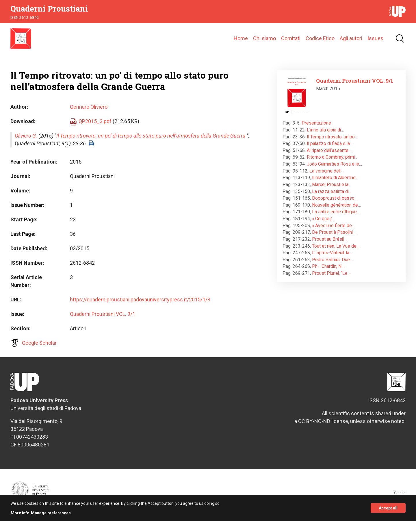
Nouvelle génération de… (336, 209)
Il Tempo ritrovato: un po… (332, 140)
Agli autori (351, 40)
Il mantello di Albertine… (335, 181)
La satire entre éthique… (336, 215)
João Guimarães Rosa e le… (334, 167)
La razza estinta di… (332, 195)
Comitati (290, 40)
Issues (375, 40)
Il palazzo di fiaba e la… (330, 147)
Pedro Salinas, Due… (332, 263)
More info (20, 513)
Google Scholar (39, 347)
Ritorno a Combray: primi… (332, 161)
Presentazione (316, 127)
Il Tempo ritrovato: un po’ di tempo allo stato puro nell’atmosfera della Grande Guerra (151, 139)
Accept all (388, 508)
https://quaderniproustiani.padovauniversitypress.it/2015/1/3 (140, 303)
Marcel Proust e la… (331, 188)
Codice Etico (320, 40)
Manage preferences (51, 513)
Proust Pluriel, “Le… (331, 277)
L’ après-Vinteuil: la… (332, 256)
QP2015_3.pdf (95, 125)
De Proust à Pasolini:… (334, 236)
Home (241, 40)
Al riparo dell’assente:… (329, 154)
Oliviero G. (26, 139)
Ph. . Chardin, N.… (328, 270)
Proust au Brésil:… (330, 243)
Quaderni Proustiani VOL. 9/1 (102, 318)
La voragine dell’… (326, 174)
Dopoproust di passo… (334, 202)
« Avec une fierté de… (333, 229)
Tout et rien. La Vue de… (335, 250)
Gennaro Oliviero (88, 110)
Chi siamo (264, 40)
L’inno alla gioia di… (325, 133)
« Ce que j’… (323, 222)
